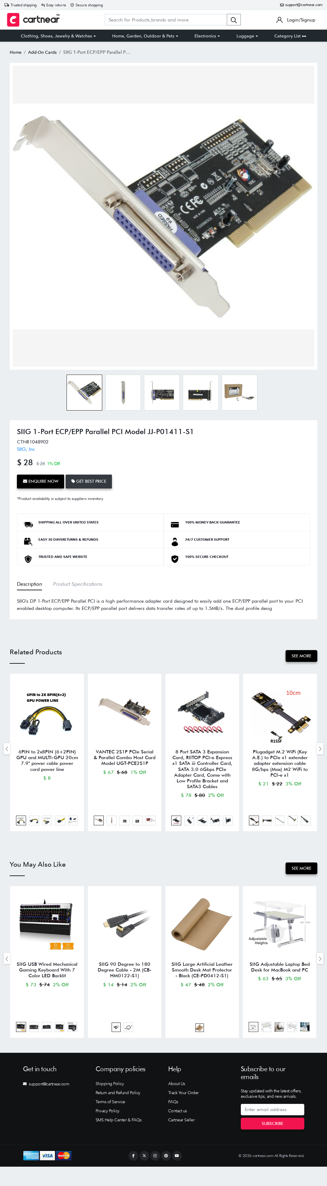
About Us (176, 1103)
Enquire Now (42, 480)
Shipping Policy (110, 1103)
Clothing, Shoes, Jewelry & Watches (56, 36)
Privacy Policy (107, 1130)
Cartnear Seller (181, 1139)
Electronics (205, 36)
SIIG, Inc (26, 449)
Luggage (245, 36)
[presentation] (7, 750)
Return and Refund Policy (118, 1112)
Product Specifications (73, 581)
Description (29, 581)
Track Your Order (183, 1112)
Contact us (177, 1130)
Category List (290, 36)
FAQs (173, 1121)
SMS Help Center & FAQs (119, 1139)
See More (299, 653)
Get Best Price (94, 480)
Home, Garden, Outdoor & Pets (143, 36)
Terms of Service (110, 1121)
